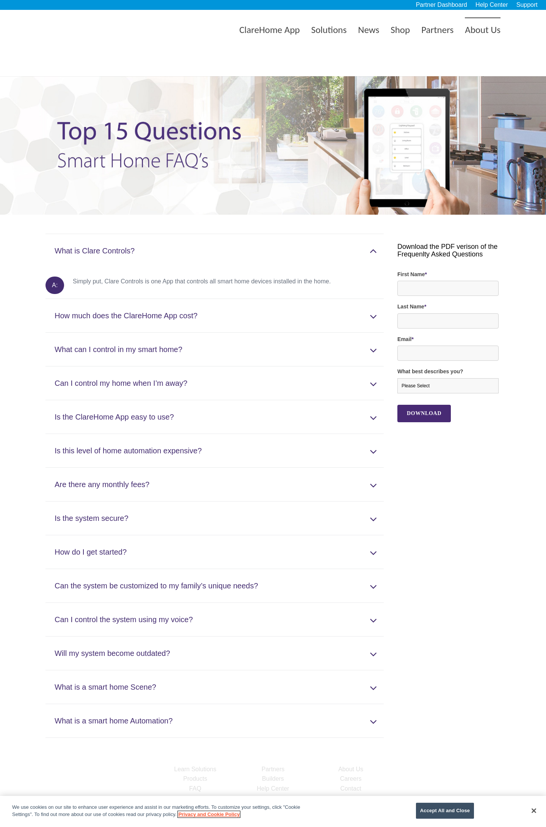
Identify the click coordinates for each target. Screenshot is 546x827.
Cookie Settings (386, 811)
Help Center (491, 5)
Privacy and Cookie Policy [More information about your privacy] (209, 814)
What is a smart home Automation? (114, 694)
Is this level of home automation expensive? (128, 424)
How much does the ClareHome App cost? (126, 289)
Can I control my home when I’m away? (121, 356)
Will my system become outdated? (112, 627)
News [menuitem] (368, 30)
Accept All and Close (445, 811)
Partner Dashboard (441, 5)
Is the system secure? (92, 491)
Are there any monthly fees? (102, 458)
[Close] (534, 810)
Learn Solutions (195, 742)
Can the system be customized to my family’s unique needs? (156, 559)
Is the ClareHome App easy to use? (114, 390)
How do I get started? (91, 525)
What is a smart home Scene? (105, 660)
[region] (273, 811)
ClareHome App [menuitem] (269, 30)
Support (527, 5)
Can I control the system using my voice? (124, 593)
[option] (273, 119)
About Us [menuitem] (482, 30)
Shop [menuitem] (400, 30)
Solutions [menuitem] (329, 30)
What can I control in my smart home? (118, 323)
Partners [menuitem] (437, 30)
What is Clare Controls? (95, 224)
